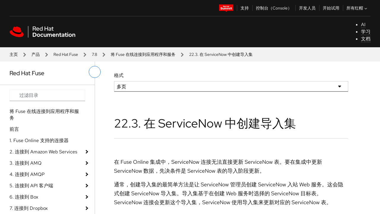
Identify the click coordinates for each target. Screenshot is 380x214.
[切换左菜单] (95, 72)
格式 (119, 75)
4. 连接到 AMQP (27, 174)
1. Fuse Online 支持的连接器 (39, 140)
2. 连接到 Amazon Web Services (43, 152)
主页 (14, 54)
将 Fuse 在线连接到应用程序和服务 (143, 54)
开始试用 (331, 8)
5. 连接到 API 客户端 (31, 185)
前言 (14, 129)
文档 (365, 39)
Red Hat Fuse (65, 54)
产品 (35, 54)
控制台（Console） (274, 8)
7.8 (94, 54)
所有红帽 (357, 8)
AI (363, 24)
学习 (365, 32)
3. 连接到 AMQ (26, 163)
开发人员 (307, 8)
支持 (244, 8)
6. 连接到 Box (24, 197)
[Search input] (47, 95)
